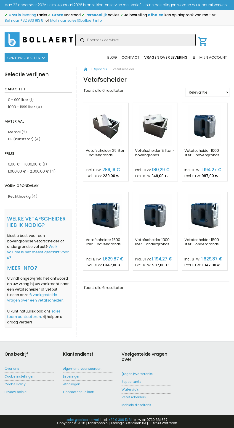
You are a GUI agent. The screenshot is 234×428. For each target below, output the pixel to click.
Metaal (14, 132)
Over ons (12, 368)
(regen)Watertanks (137, 374)
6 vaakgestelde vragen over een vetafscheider (35, 297)
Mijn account (213, 57)
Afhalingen (71, 384)
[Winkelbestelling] (207, 92)
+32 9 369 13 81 (120, 419)
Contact (131, 57)
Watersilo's (130, 389)
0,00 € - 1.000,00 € (25, 164)
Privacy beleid (16, 392)
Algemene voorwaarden (82, 368)
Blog (112, 57)
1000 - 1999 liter (21, 107)
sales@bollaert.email (82, 419)
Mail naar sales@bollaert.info (76, 20)
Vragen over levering (166, 57)
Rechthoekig (19, 196)
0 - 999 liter (18, 99)
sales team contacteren (34, 314)
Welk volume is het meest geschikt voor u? (38, 252)
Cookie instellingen (20, 376)
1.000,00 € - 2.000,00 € (28, 171)
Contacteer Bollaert (79, 392)
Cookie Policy (15, 384)
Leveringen (71, 376)
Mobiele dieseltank (136, 405)
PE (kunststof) (21, 139)
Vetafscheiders (134, 397)
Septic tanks (131, 381)
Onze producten (26, 57)
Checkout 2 (91, 57)
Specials (100, 69)
